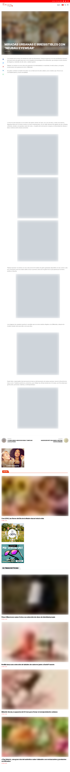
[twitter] (65, 1)
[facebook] (63, 1)
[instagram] (68, 1)
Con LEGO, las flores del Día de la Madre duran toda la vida (22, 518)
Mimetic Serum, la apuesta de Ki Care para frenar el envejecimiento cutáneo (29, 712)
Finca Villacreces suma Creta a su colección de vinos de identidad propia (28, 617)
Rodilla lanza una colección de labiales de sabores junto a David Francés (27, 664)
